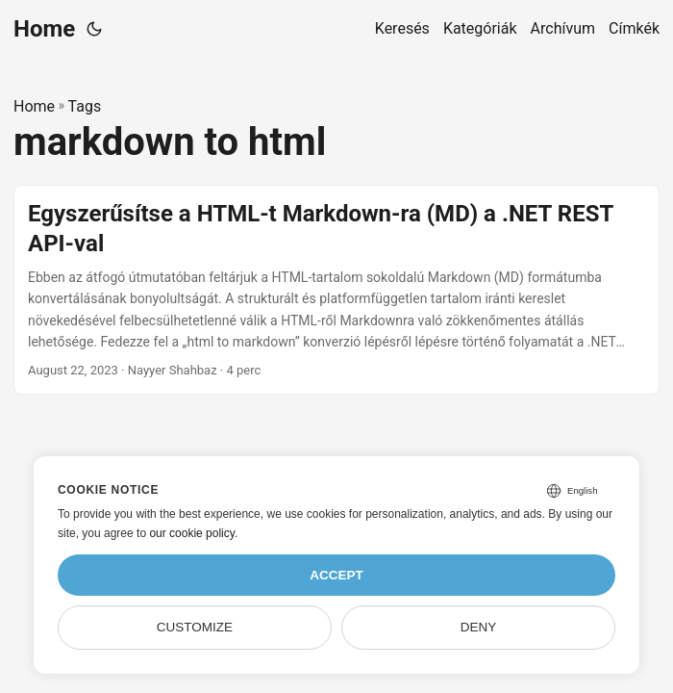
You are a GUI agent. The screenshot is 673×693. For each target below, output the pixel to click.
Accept (336, 575)
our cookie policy (192, 533)
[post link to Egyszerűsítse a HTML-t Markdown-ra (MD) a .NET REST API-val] (336, 290)
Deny (479, 627)
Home (44, 28)
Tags (85, 106)
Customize (195, 627)
